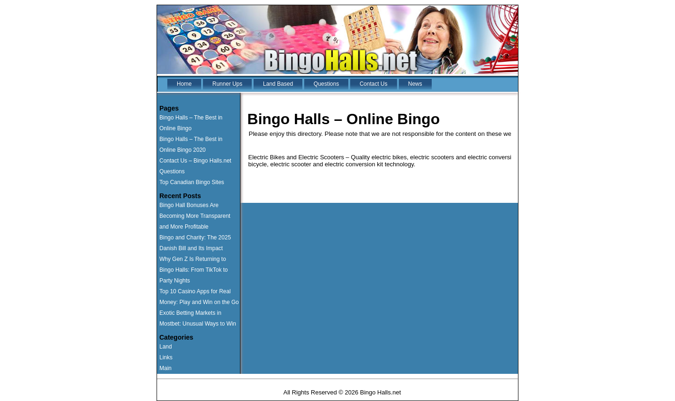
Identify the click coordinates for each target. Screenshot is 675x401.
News (415, 84)
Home (184, 84)
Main (165, 368)
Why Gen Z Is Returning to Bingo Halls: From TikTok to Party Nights (193, 270)
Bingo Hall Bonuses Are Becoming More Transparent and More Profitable (194, 216)
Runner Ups (227, 84)
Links (165, 357)
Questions (326, 84)
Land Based (278, 84)
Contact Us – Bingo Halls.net (195, 160)
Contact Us (373, 84)
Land (165, 346)
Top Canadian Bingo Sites (191, 182)
